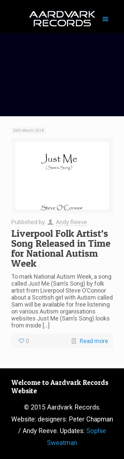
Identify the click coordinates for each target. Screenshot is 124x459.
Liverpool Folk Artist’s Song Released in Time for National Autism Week (60, 248)
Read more (94, 340)
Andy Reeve (71, 222)
